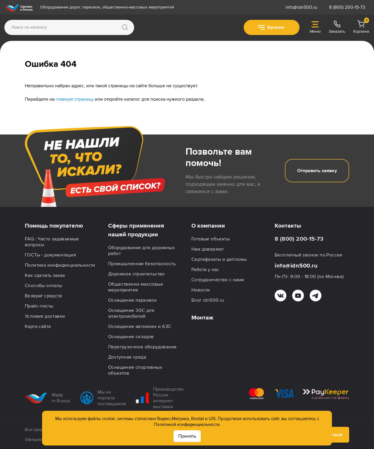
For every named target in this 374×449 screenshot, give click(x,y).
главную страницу (75, 99)
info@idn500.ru (301, 7)
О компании (208, 225)
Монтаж (202, 317)
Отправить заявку (317, 171)
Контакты (288, 225)
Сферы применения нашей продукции (136, 230)
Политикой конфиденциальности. (187, 424)
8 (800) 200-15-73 (347, 7)
